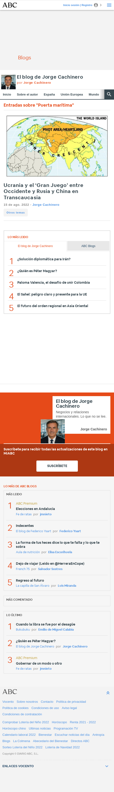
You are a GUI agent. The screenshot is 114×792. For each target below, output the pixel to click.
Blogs (6, 741)
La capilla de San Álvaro (32, 585)
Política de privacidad (71, 701)
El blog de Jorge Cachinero (50, 77)
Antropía (98, 735)
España (49, 94)
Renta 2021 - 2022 (83, 722)
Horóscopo (59, 722)
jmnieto (46, 514)
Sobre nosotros (27, 701)
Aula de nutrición (28, 552)
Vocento (8, 701)
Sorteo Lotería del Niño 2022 (22, 747)
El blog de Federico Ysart (33, 531)
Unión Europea (72, 94)
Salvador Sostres (50, 569)
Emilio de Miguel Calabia (56, 629)
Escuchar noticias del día (72, 735)
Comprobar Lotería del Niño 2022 (25, 722)
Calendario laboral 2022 (19, 735)
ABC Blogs (88, 246)
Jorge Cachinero (45, 205)
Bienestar (45, 735)
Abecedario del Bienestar (50, 741)
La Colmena (21, 741)
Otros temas (16, 212)
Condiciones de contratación (22, 714)
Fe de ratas (24, 514)
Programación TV (66, 728)
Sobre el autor (27, 94)
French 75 (23, 569)
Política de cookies (15, 708)
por (34, 82)
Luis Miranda (67, 585)
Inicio (7, 94)
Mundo (94, 94)
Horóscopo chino (14, 728)
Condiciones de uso (45, 708)
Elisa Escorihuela (60, 552)
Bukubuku (23, 629)
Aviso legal (69, 708)
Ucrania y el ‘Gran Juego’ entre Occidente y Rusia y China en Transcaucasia (44, 191)
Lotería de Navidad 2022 (62, 747)
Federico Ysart (70, 531)
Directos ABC (80, 741)
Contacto (47, 701)
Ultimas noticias (40, 728)
